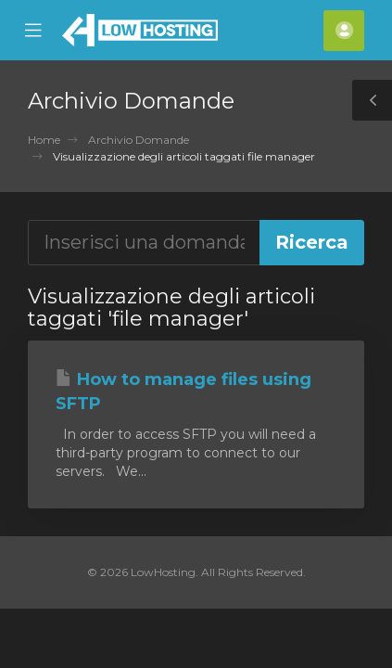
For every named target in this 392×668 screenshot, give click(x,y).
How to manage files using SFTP (183, 391)
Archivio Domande (138, 140)
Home (44, 140)
